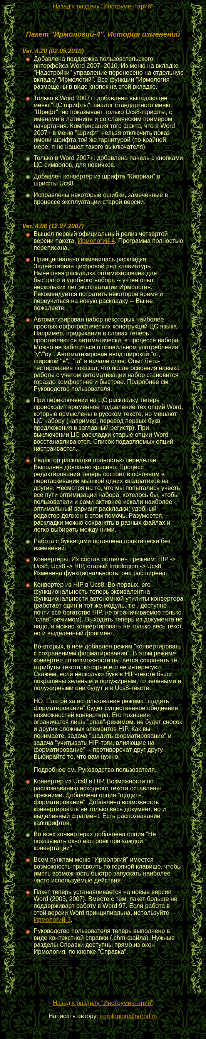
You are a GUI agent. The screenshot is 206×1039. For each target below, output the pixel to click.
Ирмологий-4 (96, 240)
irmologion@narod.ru (128, 1016)
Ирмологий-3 (51, 919)
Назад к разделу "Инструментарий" (103, 6)
